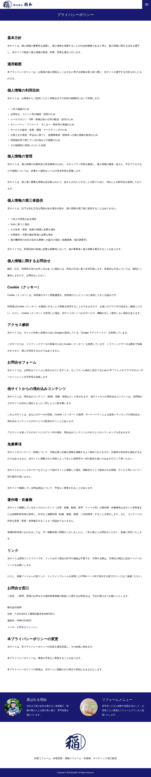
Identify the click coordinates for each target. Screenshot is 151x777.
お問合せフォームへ (27, 627)
